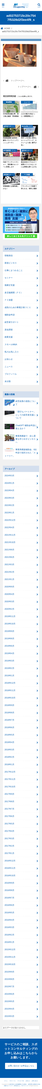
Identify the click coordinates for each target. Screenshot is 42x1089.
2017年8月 (9, 801)
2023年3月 (9, 498)
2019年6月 (9, 646)
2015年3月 (9, 1016)
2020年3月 (9, 601)
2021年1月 (9, 579)
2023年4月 (9, 490)
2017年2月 (9, 846)
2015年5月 (9, 1001)
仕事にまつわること (14, 270)
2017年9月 (9, 794)
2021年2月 (9, 572)
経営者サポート (12, 322)
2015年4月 (9, 1009)
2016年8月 (9, 890)
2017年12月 (10, 772)
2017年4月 (9, 831)
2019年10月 (10, 623)
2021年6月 (9, 557)
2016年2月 (9, 935)
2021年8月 (9, 549)
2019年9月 (9, 631)
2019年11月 (10, 616)
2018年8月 (9, 712)
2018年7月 (9, 720)
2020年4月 (9, 594)
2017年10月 (10, 786)
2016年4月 (9, 920)
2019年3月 (9, 660)
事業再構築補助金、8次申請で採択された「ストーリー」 (21, 452)
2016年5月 (9, 912)
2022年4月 (9, 527)
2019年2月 (9, 668)
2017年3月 (9, 838)
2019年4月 (9, 653)
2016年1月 (9, 942)
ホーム (5, 1080)
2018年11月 (10, 690)
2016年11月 (10, 868)
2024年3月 (9, 475)
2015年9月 (9, 972)
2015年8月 (9, 979)
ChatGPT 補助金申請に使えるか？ (21, 427)
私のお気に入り (12, 352)
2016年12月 (10, 860)
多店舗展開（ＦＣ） (14, 292)
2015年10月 (10, 964)
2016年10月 (10, 875)
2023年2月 (9, 505)
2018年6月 (9, 727)
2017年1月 (9, 853)
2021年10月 (10, 542)
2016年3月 (9, 927)
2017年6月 (9, 816)
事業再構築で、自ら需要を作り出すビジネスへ (20, 438)
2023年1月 (9, 512)
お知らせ (9, 359)
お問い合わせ (35, 1080)
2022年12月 (10, 520)
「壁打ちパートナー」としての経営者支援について (20, 414)
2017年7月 (9, 809)
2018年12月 (10, 683)
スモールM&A (11, 344)
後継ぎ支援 (10, 285)
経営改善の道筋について (20, 403)
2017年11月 (10, 779)
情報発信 (9, 255)
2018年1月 (9, 764)
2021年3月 (9, 564)
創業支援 (9, 337)
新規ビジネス (11, 263)
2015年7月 (9, 986)
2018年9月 (9, 705)
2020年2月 (9, 609)
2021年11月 (10, 535)
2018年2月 (9, 757)
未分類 (8, 381)
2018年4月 (9, 742)
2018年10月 (10, 698)
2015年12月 (10, 949)
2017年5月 (9, 823)
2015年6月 (9, 994)
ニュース (9, 366)
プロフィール (11, 374)
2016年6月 (9, 905)
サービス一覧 (21, 1080)
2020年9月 (9, 586)
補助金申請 (10, 315)
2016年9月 (9, 883)
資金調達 (9, 329)
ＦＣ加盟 (9, 300)
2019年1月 (9, 675)
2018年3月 (9, 749)
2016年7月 (9, 897)
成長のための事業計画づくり (18, 307)
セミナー (9, 278)
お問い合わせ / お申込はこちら (21, 1066)
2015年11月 (10, 957)
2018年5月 (9, 735)
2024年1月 (9, 483)
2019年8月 (9, 638)
